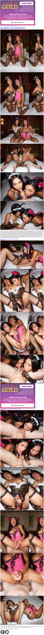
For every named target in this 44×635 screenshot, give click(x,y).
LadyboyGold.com (10, 628)
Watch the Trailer (3, 409)
